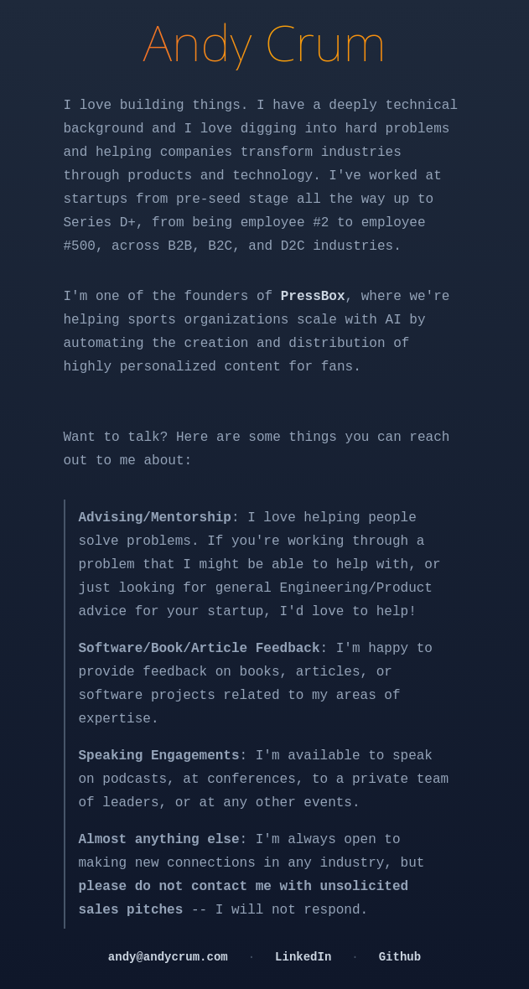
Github (400, 957)
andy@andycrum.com (168, 957)
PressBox (313, 296)
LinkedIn (303, 957)
